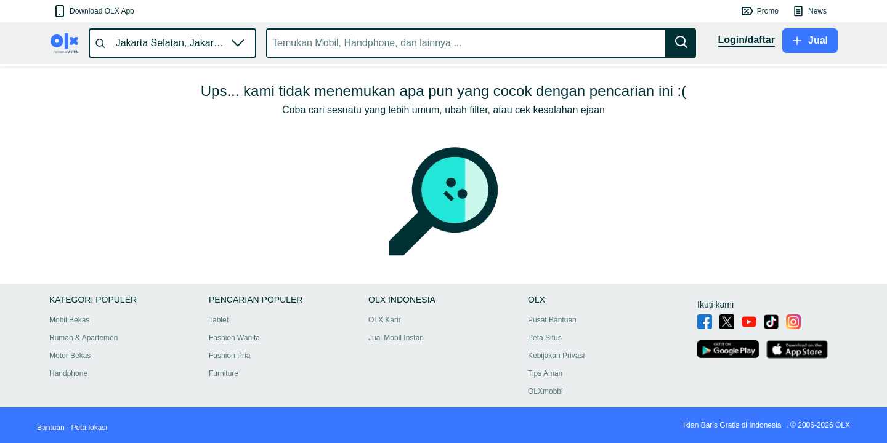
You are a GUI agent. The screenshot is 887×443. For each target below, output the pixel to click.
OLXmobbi (545, 391)
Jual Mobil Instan (396, 337)
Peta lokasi (89, 427)
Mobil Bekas (69, 320)
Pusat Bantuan (552, 320)
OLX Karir (384, 320)
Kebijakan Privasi (556, 355)
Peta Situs (545, 337)
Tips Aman (545, 373)
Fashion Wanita (234, 337)
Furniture (223, 373)
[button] (93, 11)
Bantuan (51, 427)
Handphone (68, 373)
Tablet (219, 320)
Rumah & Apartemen (83, 337)
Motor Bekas (70, 355)
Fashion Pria (229, 355)
